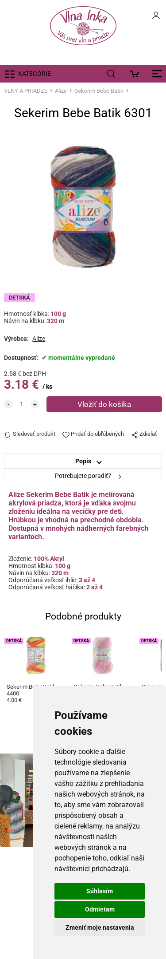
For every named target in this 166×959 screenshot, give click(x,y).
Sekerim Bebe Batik (99, 90)
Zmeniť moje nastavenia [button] (100, 927)
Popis (83, 461)
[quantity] (22, 404)
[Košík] (137, 74)
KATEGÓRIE (34, 73)
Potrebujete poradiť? (83, 475)
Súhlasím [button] (99, 891)
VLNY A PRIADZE (25, 90)
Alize (61, 90)
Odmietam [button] (100, 909)
